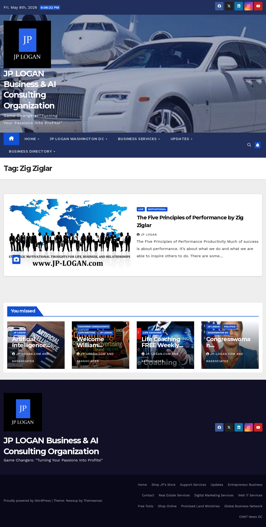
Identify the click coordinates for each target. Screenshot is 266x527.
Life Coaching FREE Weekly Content (160, 345)
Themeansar (93, 500)
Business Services (138, 139)
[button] (249, 145)
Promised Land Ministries (200, 506)
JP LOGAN (147, 234)
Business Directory (31, 151)
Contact (148, 495)
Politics (229, 326)
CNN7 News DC (250, 517)
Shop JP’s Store (163, 484)
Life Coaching (152, 332)
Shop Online (167, 506)
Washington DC (218, 332)
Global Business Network (243, 506)
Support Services (193, 484)
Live (140, 209)
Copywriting (86, 332)
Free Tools (145, 506)
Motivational (157, 209)
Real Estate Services (174, 495)
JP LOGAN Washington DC (77, 139)
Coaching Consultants (93, 326)
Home (31, 139)
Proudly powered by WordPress (28, 500)
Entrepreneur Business (245, 484)
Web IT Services (250, 495)
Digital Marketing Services (214, 495)
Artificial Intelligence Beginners (29, 345)
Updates (180, 139)
